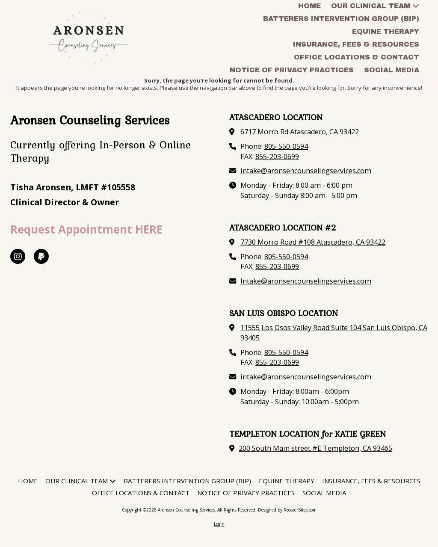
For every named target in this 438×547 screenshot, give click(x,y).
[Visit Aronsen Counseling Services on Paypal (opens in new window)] (41, 256)
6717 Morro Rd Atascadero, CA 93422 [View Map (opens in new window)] (299, 131)
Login (219, 524)
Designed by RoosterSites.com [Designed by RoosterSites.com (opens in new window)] (287, 510)
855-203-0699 (277, 156)
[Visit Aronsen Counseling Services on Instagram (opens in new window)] (17, 256)
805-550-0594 (286, 146)
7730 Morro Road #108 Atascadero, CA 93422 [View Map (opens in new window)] (312, 242)
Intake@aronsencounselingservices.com (305, 281)
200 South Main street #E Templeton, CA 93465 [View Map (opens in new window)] (315, 448)
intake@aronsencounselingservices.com (305, 170)
